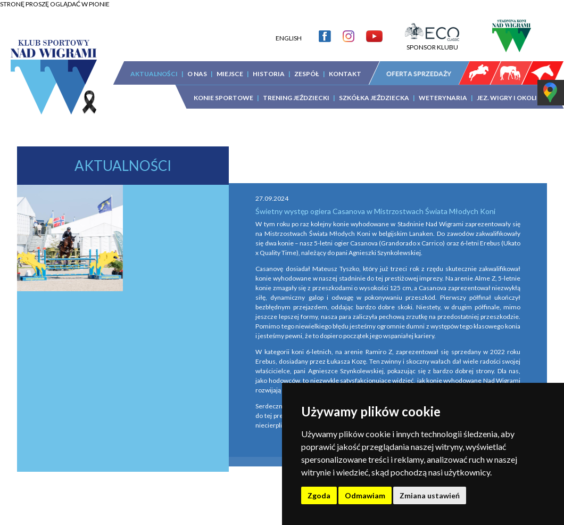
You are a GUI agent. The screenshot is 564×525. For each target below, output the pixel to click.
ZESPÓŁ (306, 74)
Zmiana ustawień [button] (430, 495)
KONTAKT (345, 74)
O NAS (197, 74)
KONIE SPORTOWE (223, 98)
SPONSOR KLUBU (432, 43)
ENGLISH (289, 38)
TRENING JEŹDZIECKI (296, 98)
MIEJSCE (230, 74)
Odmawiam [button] (365, 495)
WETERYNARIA (443, 98)
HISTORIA (269, 74)
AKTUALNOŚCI (154, 74)
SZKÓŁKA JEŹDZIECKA (374, 98)
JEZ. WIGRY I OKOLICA (511, 98)
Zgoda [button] (319, 495)
